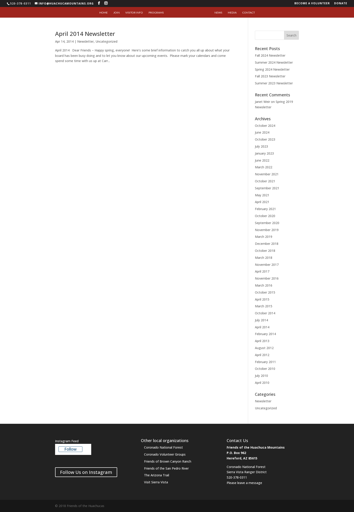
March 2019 (263, 236)
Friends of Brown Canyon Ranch (167, 461)
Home (103, 12)
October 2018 (265, 250)
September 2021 (267, 188)
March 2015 (263, 306)
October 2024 (265, 125)
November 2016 (267, 278)
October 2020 (265, 216)
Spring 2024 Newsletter (272, 69)
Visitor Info (134, 12)
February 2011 (265, 362)
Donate (340, 3)
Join (116, 12)
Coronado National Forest (163, 447)
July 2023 (261, 146)
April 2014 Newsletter (85, 34)
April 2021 (262, 202)
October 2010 (265, 368)
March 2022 (263, 167)
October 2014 (265, 313)
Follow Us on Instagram (86, 472)
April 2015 (262, 299)
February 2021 (265, 209)
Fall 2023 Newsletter (270, 76)
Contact (248, 12)
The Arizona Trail (156, 475)
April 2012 (262, 355)
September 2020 (267, 223)
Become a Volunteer (312, 3)
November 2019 (267, 230)
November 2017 (267, 264)
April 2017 (262, 271)
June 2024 (262, 132)
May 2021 (262, 195)
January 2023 (264, 153)
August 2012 (264, 348)
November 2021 (267, 174)
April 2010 (262, 382)
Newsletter (85, 41)
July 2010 (261, 375)
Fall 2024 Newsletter (270, 55)
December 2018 (266, 243)
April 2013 (262, 341)
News (218, 12)
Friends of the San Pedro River (166, 468)
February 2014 (265, 334)
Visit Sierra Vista (156, 482)
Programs (156, 12)
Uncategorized (106, 41)
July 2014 (261, 320)
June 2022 (262, 160)
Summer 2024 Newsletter (274, 62)
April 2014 (262, 327)
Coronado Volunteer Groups (165, 454)
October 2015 (265, 292)
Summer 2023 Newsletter (274, 83)
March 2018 (263, 257)
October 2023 (265, 139)
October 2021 (265, 181)
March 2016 (263, 285)
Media (232, 12)
